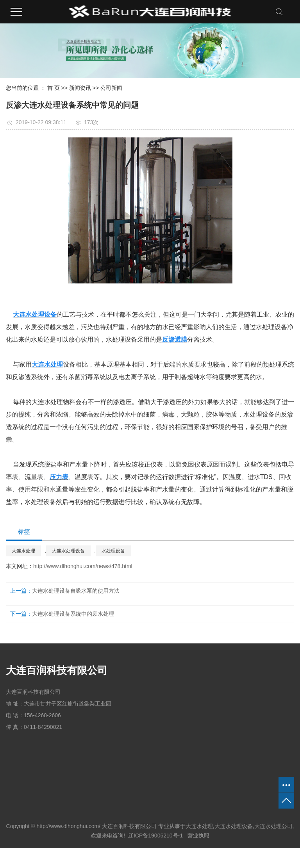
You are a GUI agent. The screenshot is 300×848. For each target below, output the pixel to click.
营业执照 (197, 835)
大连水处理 (23, 551)
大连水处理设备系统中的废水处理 (73, 614)
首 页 (53, 88)
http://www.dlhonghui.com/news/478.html (82, 566)
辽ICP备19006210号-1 (155, 835)
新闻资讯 (80, 88)
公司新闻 (111, 88)
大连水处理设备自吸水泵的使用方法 (76, 591)
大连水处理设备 (68, 551)
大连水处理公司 (273, 826)
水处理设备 (113, 551)
